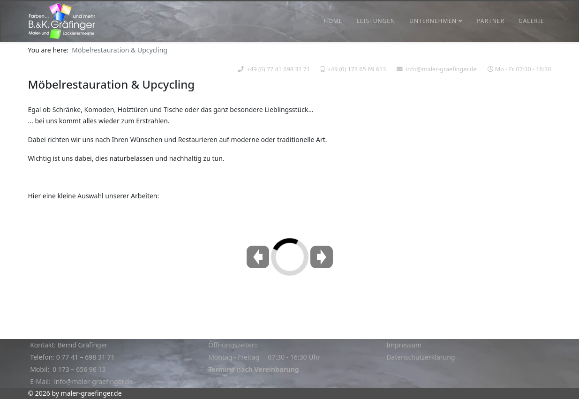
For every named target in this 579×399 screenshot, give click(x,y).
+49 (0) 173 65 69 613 (357, 69)
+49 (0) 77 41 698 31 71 (278, 69)
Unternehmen (433, 21)
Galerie (531, 21)
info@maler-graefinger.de (441, 69)
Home (333, 21)
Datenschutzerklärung (420, 357)
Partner (490, 21)
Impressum (403, 344)
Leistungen (375, 21)
